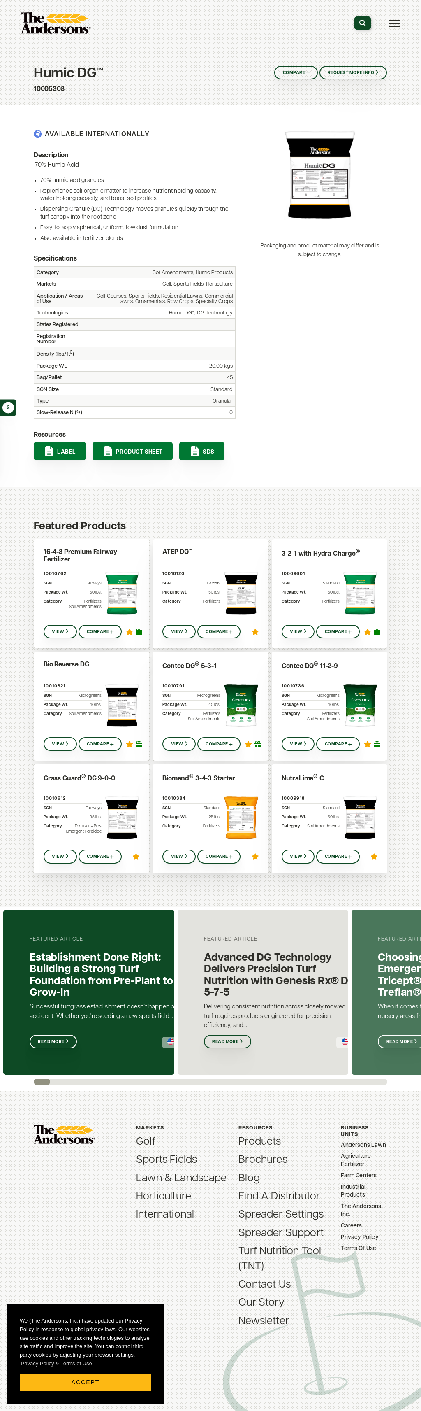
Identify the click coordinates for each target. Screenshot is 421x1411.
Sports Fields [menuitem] (166, 1160)
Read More (51, 1042)
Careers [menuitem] (351, 1226)
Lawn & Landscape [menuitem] (181, 1178)
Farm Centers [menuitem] (359, 1176)
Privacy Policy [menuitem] (359, 1237)
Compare (292, 73)
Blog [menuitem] (249, 1178)
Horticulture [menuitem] (163, 1196)
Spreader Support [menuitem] (281, 1233)
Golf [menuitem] (145, 1142)
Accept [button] (86, 1382)
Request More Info (351, 73)
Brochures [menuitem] (262, 1160)
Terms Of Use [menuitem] (358, 1249)
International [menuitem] (165, 1214)
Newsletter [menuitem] (263, 1321)
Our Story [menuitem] (261, 1303)
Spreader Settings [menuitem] (281, 1214)
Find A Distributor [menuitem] (279, 1196)
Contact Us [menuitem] (264, 1284)
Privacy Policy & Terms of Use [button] (56, 1363)
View (58, 632)
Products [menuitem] (259, 1142)
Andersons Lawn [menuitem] (363, 1145)
